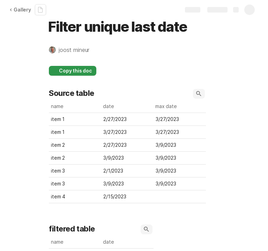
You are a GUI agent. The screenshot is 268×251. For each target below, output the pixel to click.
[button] (72, 50)
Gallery (20, 10)
